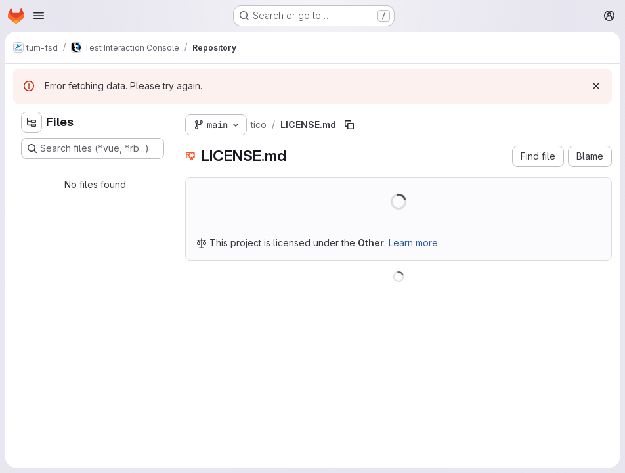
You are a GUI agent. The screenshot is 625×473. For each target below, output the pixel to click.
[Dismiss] (596, 86)
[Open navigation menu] (38, 15)
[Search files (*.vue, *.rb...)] (92, 148)
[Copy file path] (349, 124)
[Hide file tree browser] (31, 122)
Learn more (413, 242)
